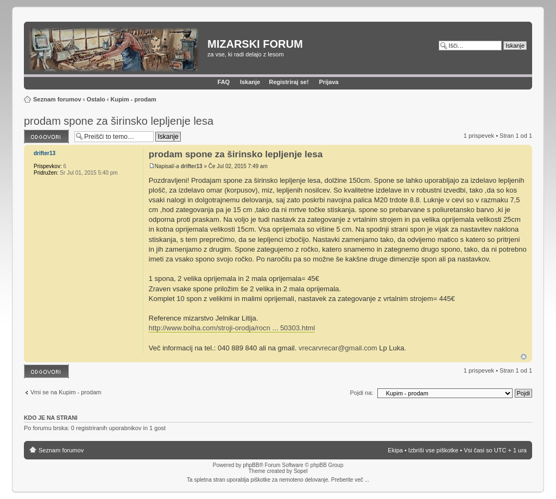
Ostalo (95, 99)
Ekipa (395, 450)
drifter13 (192, 166)
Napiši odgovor (46, 136)
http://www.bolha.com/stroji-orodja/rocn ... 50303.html (232, 328)
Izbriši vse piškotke (434, 450)
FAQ (224, 82)
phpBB (251, 465)
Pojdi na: (362, 392)
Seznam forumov (57, 99)
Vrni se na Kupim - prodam (65, 392)
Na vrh (524, 357)
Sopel (301, 471)
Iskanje (250, 82)
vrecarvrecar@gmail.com (338, 348)
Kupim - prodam (133, 99)
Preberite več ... (350, 480)
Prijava (328, 82)
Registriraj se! (288, 82)
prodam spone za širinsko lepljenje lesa (118, 121)
